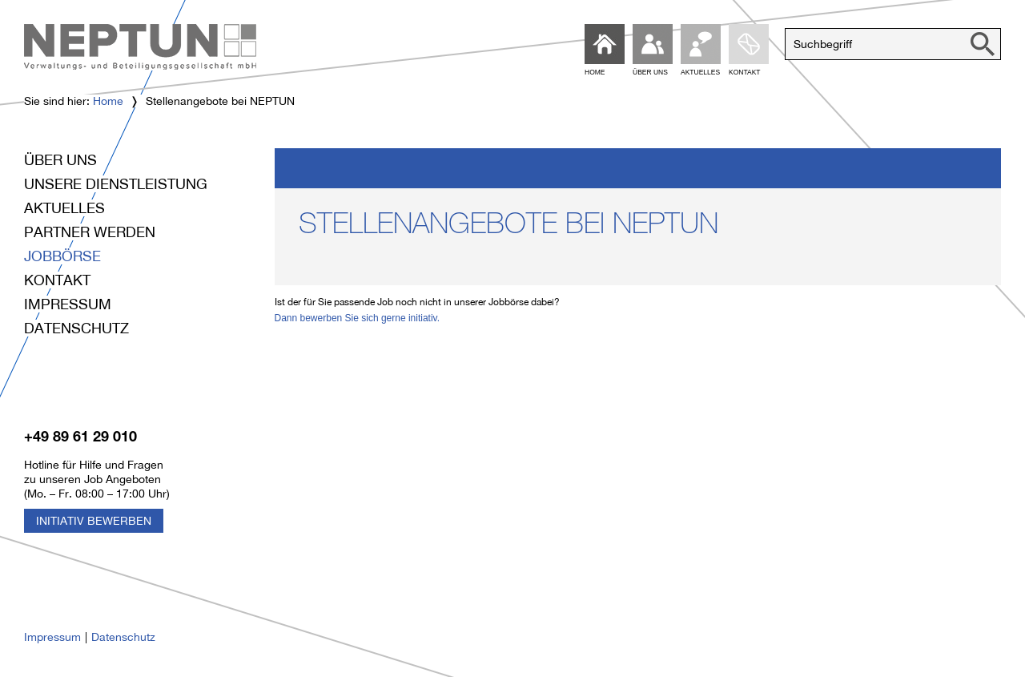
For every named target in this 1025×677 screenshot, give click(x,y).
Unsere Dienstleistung (115, 183)
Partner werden (89, 232)
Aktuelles (64, 207)
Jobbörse (62, 256)
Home (108, 101)
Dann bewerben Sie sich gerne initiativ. (357, 318)
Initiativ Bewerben (93, 520)
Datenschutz (76, 328)
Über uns (60, 159)
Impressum (67, 304)
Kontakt (57, 280)
